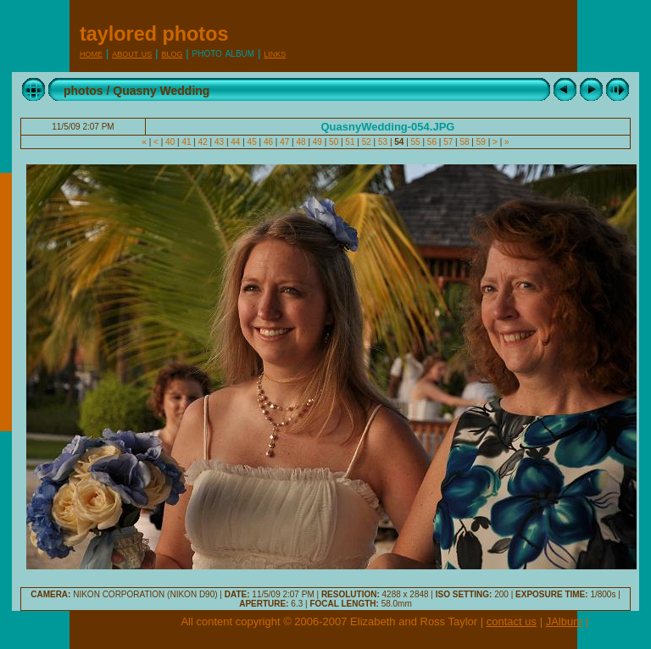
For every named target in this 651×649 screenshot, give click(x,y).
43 (219, 142)
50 (333, 142)
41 (187, 142)
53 (383, 142)
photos (83, 90)
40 (170, 142)
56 (432, 142)
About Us (132, 53)
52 (366, 142)
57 (448, 142)
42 (203, 142)
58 (465, 142)
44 (236, 142)
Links (275, 53)
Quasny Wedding (161, 90)
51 (350, 142)
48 (301, 142)
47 (284, 142)
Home (91, 53)
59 (481, 142)
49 (317, 142)
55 (416, 142)
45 (252, 142)
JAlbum (564, 621)
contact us (512, 621)
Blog (171, 53)
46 (268, 142)
